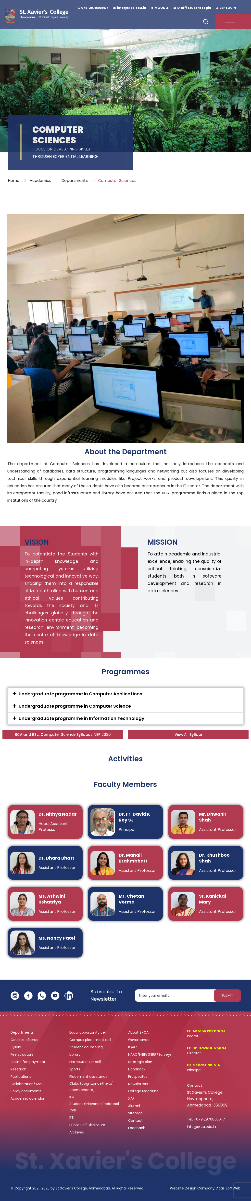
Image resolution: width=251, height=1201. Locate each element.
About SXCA (138, 1032)
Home (13, 180)
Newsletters (138, 1083)
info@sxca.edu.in (201, 1126)
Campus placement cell (90, 1039)
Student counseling (86, 1047)
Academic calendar (28, 1098)
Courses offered (25, 1039)
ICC (72, 1096)
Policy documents (26, 1091)
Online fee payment (28, 1061)
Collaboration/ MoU (28, 1083)
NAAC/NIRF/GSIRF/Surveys (150, 1054)
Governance (139, 1039)
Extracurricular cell (85, 1061)
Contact (135, 1120)
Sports (74, 1069)
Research (18, 1069)
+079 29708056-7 (209, 1119)
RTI (71, 1117)
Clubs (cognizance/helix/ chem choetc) (91, 1086)
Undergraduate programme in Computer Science (75, 706)
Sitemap (135, 1113)
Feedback (137, 1127)
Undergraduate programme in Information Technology (81, 718)
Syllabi (16, 1047)
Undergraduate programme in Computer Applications (80, 694)
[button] (125, 694)
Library (75, 1054)
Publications (21, 1076)
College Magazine (144, 1091)
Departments (74, 180)
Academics (40, 180)
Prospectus (137, 1076)
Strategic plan (140, 1061)
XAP (131, 1098)
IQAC (133, 1047)
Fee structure (23, 1054)
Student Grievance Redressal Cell (94, 1107)
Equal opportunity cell (88, 1032)
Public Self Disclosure (87, 1124)
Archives (76, 1132)
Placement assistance (89, 1076)
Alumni (134, 1105)
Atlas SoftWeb (228, 1188)
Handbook (136, 1069)
